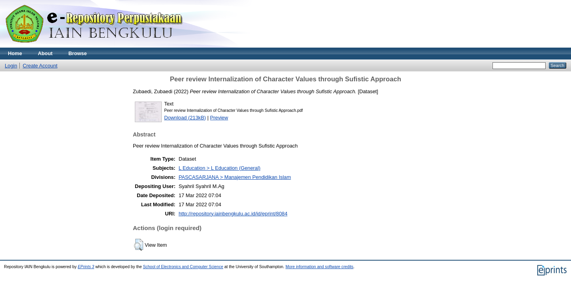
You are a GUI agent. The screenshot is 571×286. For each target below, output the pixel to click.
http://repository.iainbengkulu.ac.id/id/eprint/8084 (232, 214)
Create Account (40, 66)
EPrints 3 (86, 267)
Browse (78, 53)
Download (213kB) (185, 118)
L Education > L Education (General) (219, 168)
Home (15, 53)
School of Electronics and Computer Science (183, 267)
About (45, 53)
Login (11, 66)
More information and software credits (319, 267)
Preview (219, 118)
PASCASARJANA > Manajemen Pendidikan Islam (234, 177)
